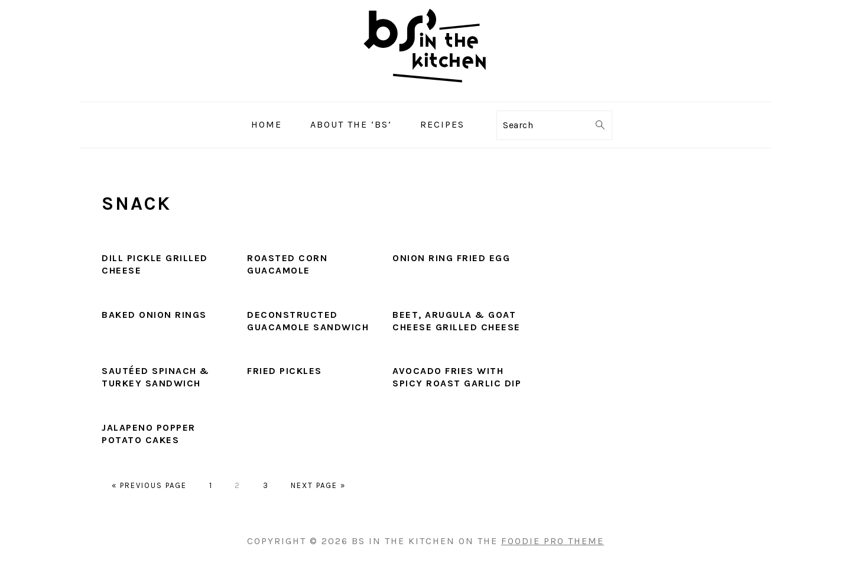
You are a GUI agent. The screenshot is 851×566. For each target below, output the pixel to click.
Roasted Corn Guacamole (287, 264)
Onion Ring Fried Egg (451, 258)
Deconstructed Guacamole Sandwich (308, 321)
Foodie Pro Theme (552, 541)
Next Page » (318, 485)
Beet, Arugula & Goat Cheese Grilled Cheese (456, 321)
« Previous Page (149, 485)
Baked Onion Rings (154, 314)
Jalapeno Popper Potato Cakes (149, 433)
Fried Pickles (284, 370)
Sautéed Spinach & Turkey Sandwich (156, 377)
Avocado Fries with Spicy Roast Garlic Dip (456, 377)
